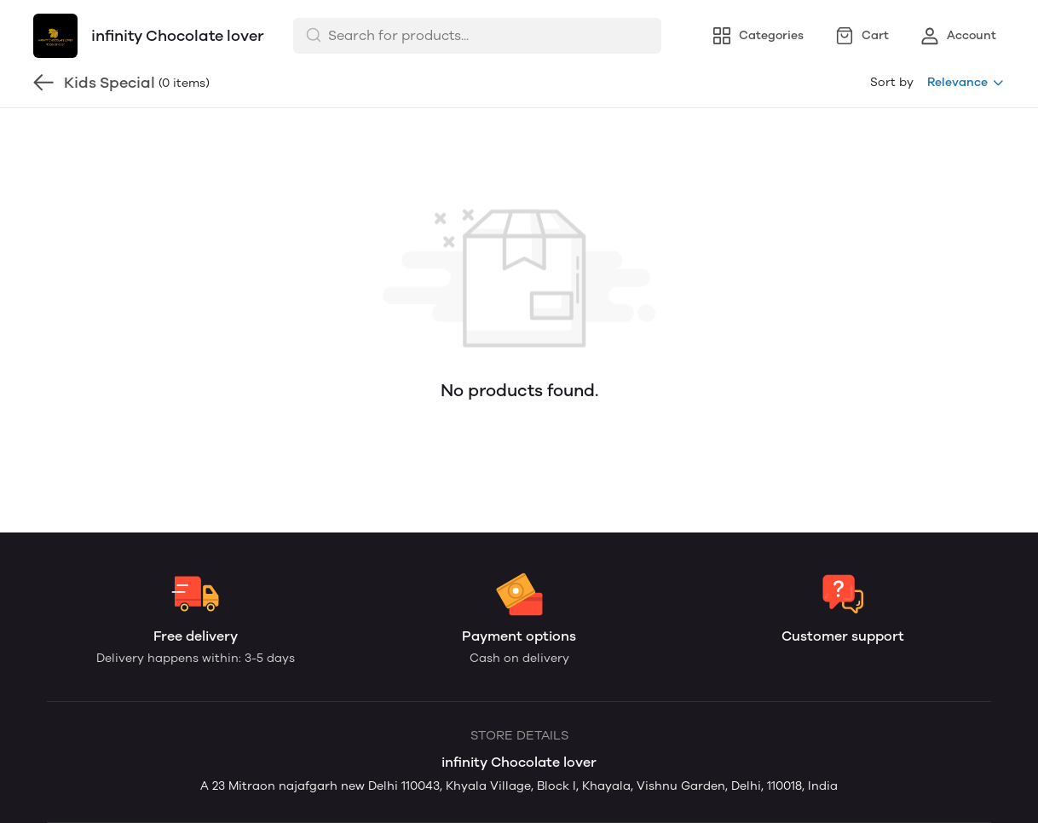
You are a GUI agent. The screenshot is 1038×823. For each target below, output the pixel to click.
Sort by (892, 82)
